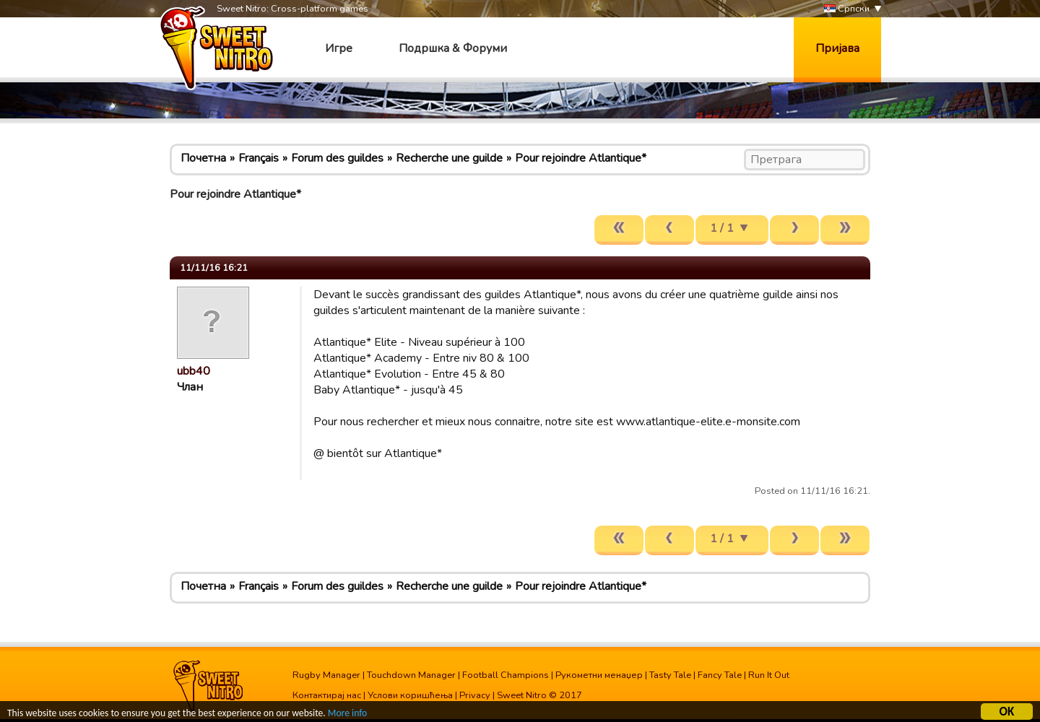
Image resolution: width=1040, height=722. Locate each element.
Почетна (203, 158)
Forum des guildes (337, 158)
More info (347, 715)
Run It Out (768, 675)
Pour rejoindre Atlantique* (580, 158)
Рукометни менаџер (599, 675)
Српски (847, 9)
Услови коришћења (410, 695)
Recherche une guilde (449, 158)
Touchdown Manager (411, 675)
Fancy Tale (720, 675)
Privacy (474, 695)
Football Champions (505, 675)
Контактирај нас (326, 695)
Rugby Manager (326, 675)
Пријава (837, 48)
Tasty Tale (670, 675)
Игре (338, 48)
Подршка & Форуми (453, 48)
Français (258, 158)
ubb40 (193, 371)
